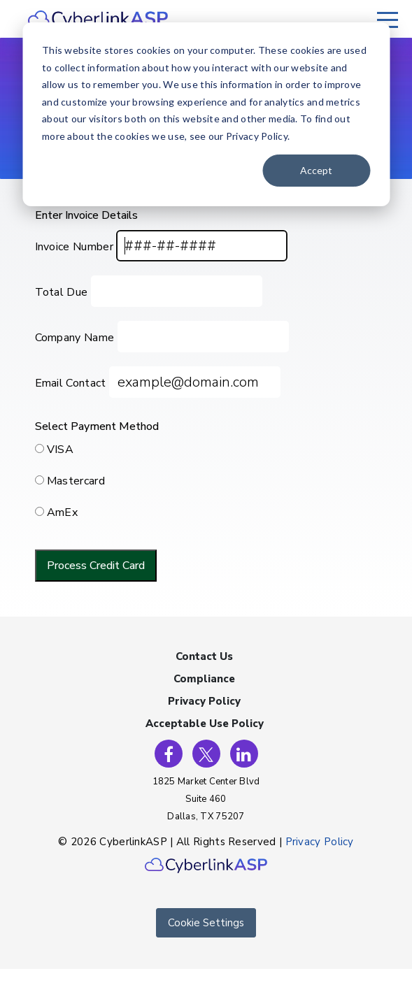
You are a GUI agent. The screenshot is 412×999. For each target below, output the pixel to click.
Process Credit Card (96, 565)
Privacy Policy (204, 701)
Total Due (61, 292)
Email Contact (70, 383)
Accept (316, 170)
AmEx (62, 512)
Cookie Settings (206, 923)
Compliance (204, 679)
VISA (60, 449)
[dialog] (206, 114)
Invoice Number (74, 246)
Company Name (75, 337)
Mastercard (76, 481)
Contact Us (204, 656)
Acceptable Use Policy (204, 724)
